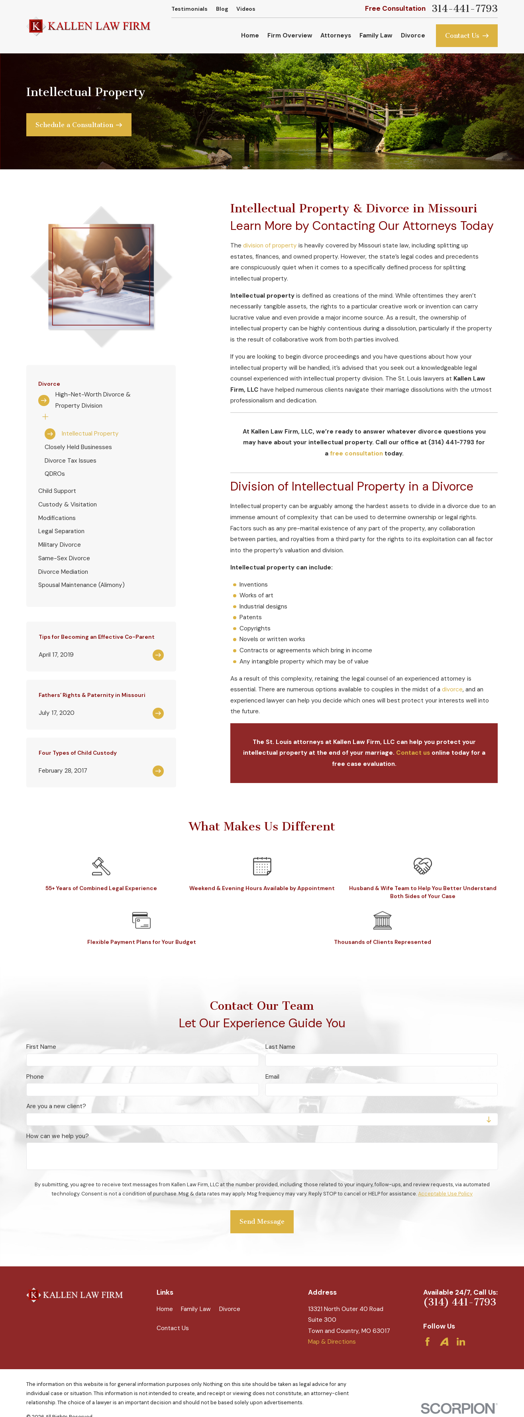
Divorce (229, 1309)
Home (165, 1309)
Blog (222, 8)
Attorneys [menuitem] (335, 35)
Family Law (196, 1309)
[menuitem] (100, 400)
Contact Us (173, 1328)
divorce (452, 689)
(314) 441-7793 (459, 1302)
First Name (41, 1046)
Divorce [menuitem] (413, 35)
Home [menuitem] (250, 35)
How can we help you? (57, 1136)
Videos (245, 8)
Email (272, 1076)
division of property (270, 245)
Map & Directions (332, 1342)
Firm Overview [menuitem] (289, 35)
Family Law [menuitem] (376, 35)
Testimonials (189, 8)
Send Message (262, 1221)
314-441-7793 (465, 8)
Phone (35, 1076)
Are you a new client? (56, 1106)
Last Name (280, 1046)
